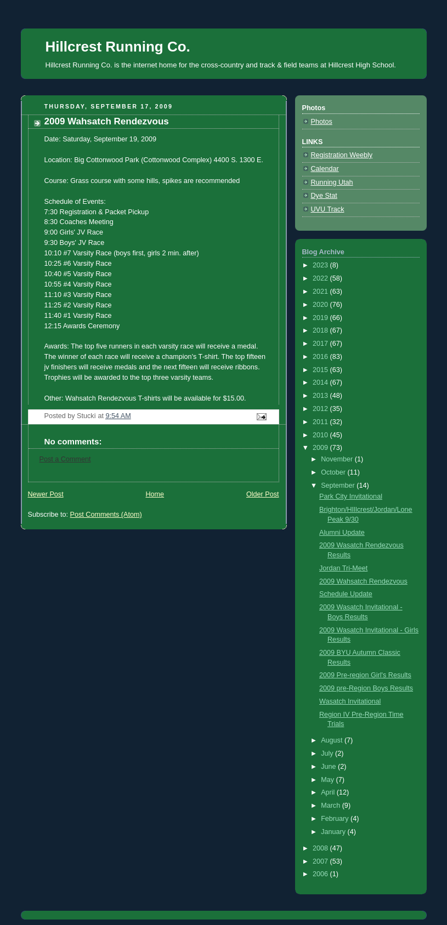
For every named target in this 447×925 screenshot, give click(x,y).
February (335, 819)
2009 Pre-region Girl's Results (365, 675)
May (328, 780)
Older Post (262, 494)
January (334, 832)
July (328, 753)
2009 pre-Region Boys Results (366, 688)
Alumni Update (342, 532)
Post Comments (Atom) (106, 514)
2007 (321, 861)
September (339, 485)
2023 (321, 265)
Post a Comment (65, 459)
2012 (321, 409)
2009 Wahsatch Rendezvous (363, 581)
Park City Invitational (350, 496)
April (329, 792)
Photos (321, 121)
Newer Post (46, 494)
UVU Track (327, 209)
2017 (321, 343)
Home (154, 494)
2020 (321, 305)
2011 (321, 422)
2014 (321, 382)
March (331, 805)
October (334, 472)
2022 (321, 278)
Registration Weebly (342, 155)
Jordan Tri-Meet (343, 568)
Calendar (325, 169)
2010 (321, 435)
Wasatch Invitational (350, 701)
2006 (321, 874)
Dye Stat (324, 195)
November (338, 459)
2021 (321, 291)
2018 (321, 330)
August (332, 740)
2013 (321, 395)
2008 (321, 848)
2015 (321, 370)
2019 (321, 318)
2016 (321, 357)
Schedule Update (345, 594)
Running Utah (332, 182)
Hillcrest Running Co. (118, 46)
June (329, 766)
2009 (321, 448)
